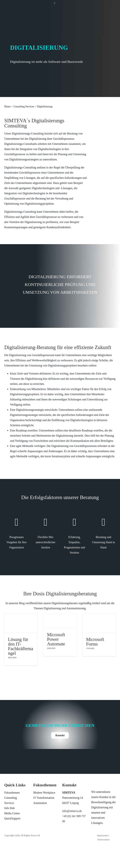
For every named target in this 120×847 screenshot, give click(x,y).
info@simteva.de (72, 811)
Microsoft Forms (95, 642)
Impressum (102, 835)
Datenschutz (104, 839)
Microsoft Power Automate (56, 639)
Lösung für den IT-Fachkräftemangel (20, 646)
